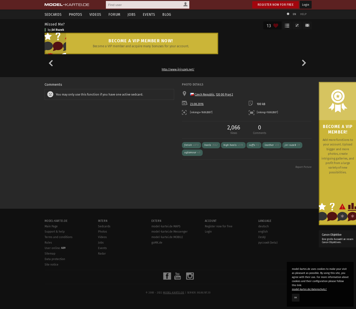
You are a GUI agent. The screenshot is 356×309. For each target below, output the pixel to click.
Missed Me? (55, 24)
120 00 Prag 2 (224, 94)
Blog (166, 14)
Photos (75, 14)
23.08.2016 (197, 104)
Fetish (191, 145)
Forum (114, 14)
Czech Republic (204, 94)
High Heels (233, 145)
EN (294, 14)
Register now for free (276, 4)
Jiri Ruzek (58, 30)
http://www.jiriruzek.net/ (178, 69)
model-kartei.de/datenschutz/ (309, 289)
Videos (95, 14)
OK (295, 297)
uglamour (192, 152)
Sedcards (53, 14)
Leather (272, 145)
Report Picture (303, 167)
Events (149, 14)
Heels (210, 145)
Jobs (132, 14)
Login (305, 4)
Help (303, 14)
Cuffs (254, 145)
